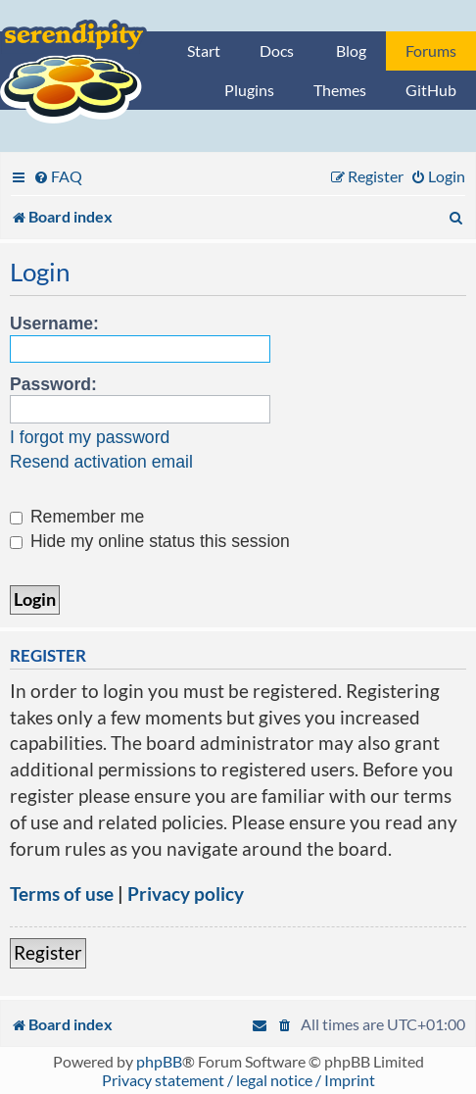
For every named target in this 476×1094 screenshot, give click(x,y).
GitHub (430, 89)
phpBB (159, 1061)
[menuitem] (57, 176)
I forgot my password (89, 437)
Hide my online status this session (150, 541)
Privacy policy (185, 893)
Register (48, 952)
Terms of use (62, 893)
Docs (277, 50)
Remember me (77, 516)
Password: (53, 384)
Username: (54, 323)
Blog (351, 50)
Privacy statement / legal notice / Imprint (238, 1079)
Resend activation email (101, 462)
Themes (339, 89)
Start (203, 50)
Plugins (249, 89)
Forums (430, 50)
